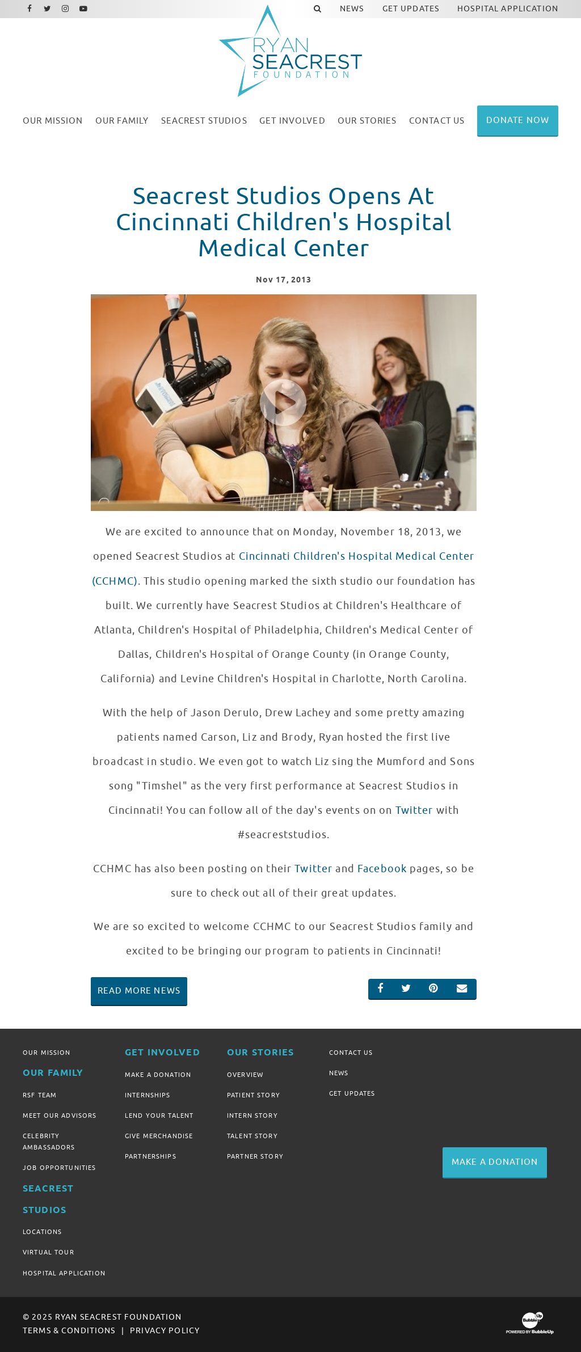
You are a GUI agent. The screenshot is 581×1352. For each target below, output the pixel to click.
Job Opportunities (59, 1168)
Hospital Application (64, 1273)
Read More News (139, 990)
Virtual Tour (48, 1252)
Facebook (382, 869)
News (339, 1073)
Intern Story (252, 1115)
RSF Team (40, 1095)
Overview (245, 1075)
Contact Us (351, 1053)
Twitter (414, 810)
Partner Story (255, 1156)
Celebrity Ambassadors (49, 1141)
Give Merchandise (159, 1136)
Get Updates (352, 1093)
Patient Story (253, 1095)
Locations (42, 1232)
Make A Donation (158, 1075)
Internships (148, 1095)
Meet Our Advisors (59, 1115)
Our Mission (47, 1053)
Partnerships (150, 1156)
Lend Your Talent (159, 1115)
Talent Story (252, 1136)
